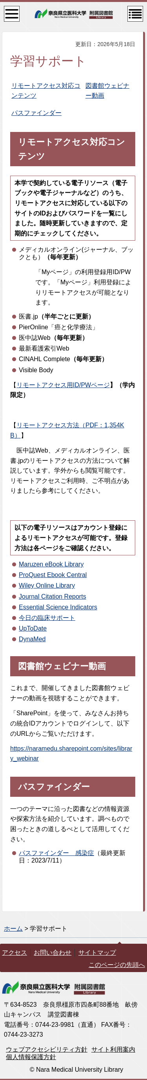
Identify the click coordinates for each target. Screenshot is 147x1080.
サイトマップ (97, 952)
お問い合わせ (52, 952)
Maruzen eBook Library (51, 564)
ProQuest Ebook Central (53, 575)
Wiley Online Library (47, 585)
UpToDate (33, 628)
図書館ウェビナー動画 (62, 666)
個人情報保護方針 (31, 1057)
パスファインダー (36, 112)
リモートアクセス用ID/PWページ (63, 385)
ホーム (13, 928)
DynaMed (32, 639)
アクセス (14, 952)
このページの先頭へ (117, 964)
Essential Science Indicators (58, 607)
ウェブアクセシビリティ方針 (46, 1049)
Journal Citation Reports (52, 596)
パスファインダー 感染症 (56, 853)
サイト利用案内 (113, 1049)
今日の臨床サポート (47, 617)
